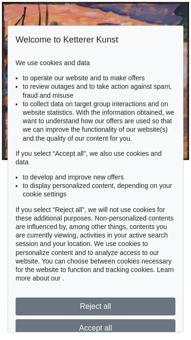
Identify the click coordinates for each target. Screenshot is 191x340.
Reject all (95, 306)
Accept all (95, 328)
